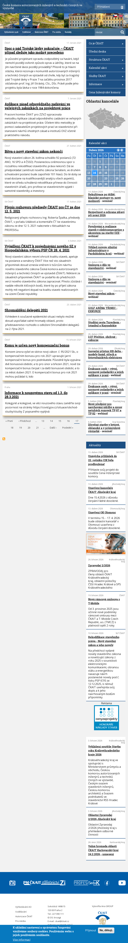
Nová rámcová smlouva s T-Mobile (104, 601)
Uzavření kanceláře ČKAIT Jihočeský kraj (102, 490)
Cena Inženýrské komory (104, 92)
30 (105, 184)
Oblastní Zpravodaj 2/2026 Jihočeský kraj (102, 817)
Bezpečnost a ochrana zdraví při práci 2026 (106, 213)
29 (100, 184)
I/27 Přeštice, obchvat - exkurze (102, 338)
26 (122, 178)
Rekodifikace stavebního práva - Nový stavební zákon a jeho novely (103, 641)
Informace (105, 85)
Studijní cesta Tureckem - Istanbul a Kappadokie (104, 324)
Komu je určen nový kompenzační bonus (37, 345)
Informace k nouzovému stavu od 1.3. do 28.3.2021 (36, 395)
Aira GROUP (107, 906)
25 (117, 178)
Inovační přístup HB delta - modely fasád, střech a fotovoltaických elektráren (105, 354)
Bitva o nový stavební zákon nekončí (34, 151)
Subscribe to (3, 439)
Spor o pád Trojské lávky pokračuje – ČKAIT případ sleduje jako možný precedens (39, 50)
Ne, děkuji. (106, 930)
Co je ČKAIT (105, 44)
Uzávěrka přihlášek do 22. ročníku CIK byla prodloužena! (102, 460)
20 (29, 428)
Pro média (56, 31)
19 (20, 428)
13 (43, 421)
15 (59, 421)
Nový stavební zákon (101, 293)
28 (94, 184)
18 (12, 428)
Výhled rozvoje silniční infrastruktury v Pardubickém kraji (102, 250)
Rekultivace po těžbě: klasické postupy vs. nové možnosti (104, 197)
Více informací (21, 940)
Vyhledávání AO (23, 906)
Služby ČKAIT (105, 77)
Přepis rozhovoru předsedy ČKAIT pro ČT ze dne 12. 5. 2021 (42, 209)
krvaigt (57, 917)
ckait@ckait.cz (62, 921)
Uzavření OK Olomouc (102, 512)
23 (105, 178)
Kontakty (68, 31)
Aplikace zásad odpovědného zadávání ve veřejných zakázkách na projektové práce (37, 106)
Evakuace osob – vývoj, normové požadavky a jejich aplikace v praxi (106, 372)
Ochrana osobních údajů (60, 924)
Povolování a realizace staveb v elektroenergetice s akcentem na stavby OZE (106, 229)
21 (37, 428)
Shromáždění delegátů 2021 (26, 310)
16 (68, 421)
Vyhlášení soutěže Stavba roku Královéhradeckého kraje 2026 (104, 750)
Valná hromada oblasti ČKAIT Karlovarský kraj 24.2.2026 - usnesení (103, 850)
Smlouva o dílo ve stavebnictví (99, 266)
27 (88, 184)
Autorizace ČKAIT (41, 31)
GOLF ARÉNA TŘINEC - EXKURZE (102, 309)
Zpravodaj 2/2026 (99, 565)
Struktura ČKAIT (105, 61)
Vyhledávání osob (11, 31)
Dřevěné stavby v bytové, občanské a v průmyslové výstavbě (104, 428)
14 (51, 421)
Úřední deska (97, 51)
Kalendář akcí (105, 69)
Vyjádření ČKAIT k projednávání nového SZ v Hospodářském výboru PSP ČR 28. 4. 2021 (40, 248)
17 (77, 421)
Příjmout (90, 931)
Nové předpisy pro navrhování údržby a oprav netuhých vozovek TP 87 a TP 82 (105, 408)
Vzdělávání (26, 31)
